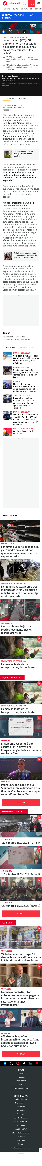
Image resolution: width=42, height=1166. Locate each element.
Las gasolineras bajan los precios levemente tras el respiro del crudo (20, 610)
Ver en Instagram (18, 1063)
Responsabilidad (21, 1103)
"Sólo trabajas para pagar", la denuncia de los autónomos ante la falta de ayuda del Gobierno (21, 937)
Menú (38, 3)
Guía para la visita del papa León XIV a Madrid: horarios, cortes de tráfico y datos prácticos (7, 356)
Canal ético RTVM (21, 1129)
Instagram (17, 31)
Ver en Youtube (37, 1063)
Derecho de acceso (21, 1118)
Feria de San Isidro (21, 367)
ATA (4, 337)
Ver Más (21, 802)
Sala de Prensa (21, 1099)
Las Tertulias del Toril (23, 428)
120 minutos (6, 840)
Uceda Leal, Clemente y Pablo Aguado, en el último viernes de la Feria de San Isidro (7, 370)
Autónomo (10, 337)
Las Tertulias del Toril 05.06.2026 (7, 432)
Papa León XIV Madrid (22, 353)
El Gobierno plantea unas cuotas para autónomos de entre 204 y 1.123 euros (8, 256)
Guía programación (21, 1088)
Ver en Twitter (11, 1064)
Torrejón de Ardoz (21, 395)
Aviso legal (21, 1140)
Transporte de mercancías (15, 37)
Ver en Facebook (5, 1064)
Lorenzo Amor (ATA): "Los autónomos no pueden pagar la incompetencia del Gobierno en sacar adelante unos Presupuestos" (21, 975)
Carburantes (7, 623)
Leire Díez (5, 741)
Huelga (27, 340)
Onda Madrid (26, 9)
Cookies (21, 1144)
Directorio (21, 1110)
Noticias (6, 9)
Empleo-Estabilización (21, 1122)
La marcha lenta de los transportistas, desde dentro (8, 154)
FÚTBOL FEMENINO (14, 15)
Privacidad (21, 1137)
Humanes (17, 381)
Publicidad (21, 1114)
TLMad (15, 9)
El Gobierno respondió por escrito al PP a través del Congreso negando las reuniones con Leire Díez (21, 726)
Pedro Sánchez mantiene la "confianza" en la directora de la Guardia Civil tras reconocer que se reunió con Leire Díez (21, 768)
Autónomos (20, 337)
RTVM (21, 1070)
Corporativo (21, 1096)
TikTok (24, 31)
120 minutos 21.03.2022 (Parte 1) (21, 825)
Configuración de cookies (21, 1148)
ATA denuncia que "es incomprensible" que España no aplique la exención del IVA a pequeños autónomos (21, 1019)
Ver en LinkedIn (30, 1063)
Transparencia (21, 1107)
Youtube (38, 31)
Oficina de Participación (21, 1133)
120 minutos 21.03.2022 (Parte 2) (21, 857)
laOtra (21, 1084)
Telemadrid (21, 1077)
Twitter (10, 31)
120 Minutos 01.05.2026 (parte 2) (21, 889)
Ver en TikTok (24, 1064)
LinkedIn (31, 31)
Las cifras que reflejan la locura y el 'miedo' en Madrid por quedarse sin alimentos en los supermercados (20, 531)
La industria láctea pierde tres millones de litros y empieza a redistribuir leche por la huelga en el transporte (20, 570)
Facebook (3, 31)
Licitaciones (21, 1125)
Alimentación (7, 544)
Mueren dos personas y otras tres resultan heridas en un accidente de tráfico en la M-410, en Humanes (7, 384)
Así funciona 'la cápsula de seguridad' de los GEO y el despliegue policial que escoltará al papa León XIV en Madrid (7, 415)
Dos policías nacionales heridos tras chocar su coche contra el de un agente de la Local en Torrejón (7, 398)
